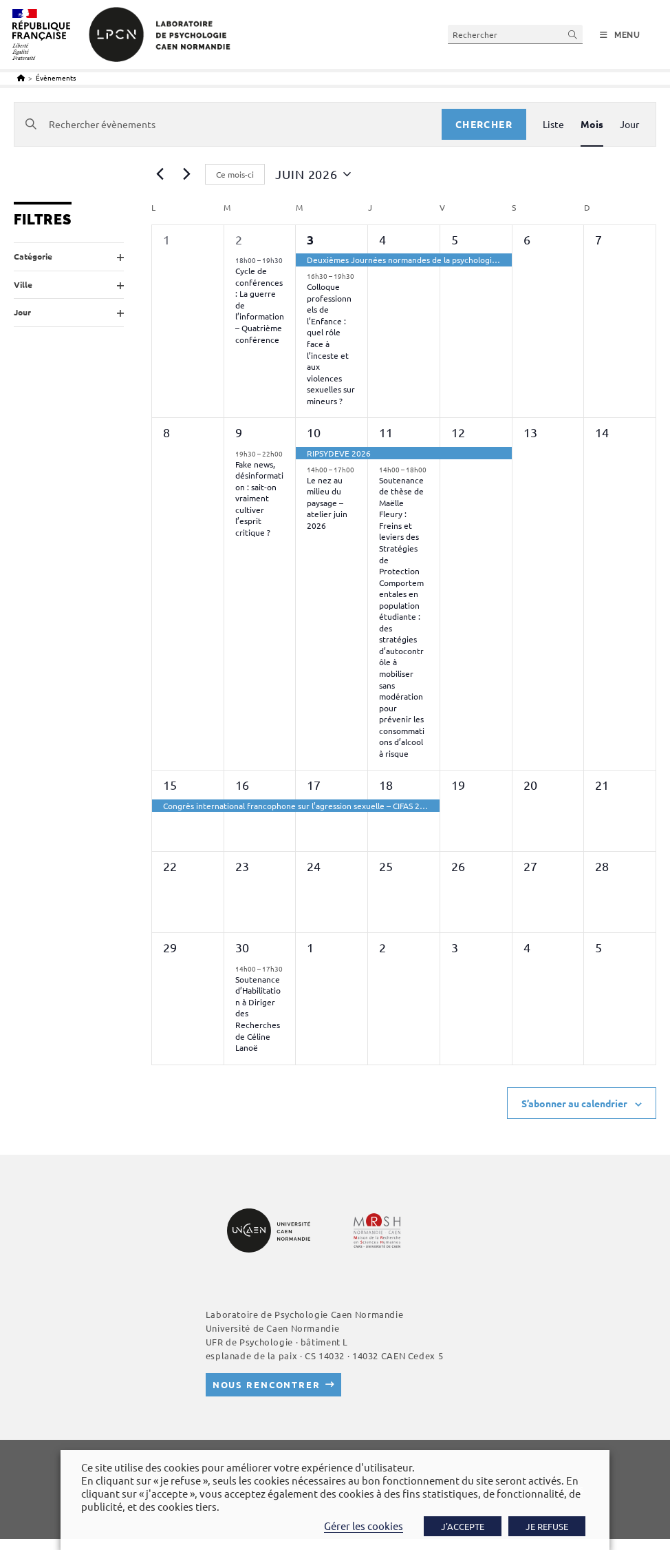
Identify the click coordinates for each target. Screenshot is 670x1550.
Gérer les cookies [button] (363, 1525)
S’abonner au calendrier (574, 1103)
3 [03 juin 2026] (310, 239)
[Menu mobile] (620, 35)
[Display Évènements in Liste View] (553, 124)
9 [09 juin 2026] (238, 432)
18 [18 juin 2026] (386, 784)
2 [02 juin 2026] (238, 239)
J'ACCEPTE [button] (462, 1526)
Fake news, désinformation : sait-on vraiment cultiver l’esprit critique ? (259, 498)
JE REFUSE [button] (547, 1526)
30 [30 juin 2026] (242, 947)
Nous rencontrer (267, 1384)
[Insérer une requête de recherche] (515, 34)
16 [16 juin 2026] (242, 784)
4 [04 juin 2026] (382, 239)
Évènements (56, 77)
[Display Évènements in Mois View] (592, 124)
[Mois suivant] (186, 174)
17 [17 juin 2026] (314, 784)
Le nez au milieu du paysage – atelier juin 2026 (327, 502)
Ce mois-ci (235, 174)
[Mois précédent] (159, 174)
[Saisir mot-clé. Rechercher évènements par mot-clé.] (228, 124)
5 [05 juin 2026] (454, 239)
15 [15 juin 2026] (170, 784)
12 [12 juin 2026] (458, 432)
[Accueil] (21, 77)
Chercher (483, 124)
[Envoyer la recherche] (573, 34)
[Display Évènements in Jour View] (629, 124)
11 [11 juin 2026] (386, 432)
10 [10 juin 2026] (314, 432)
